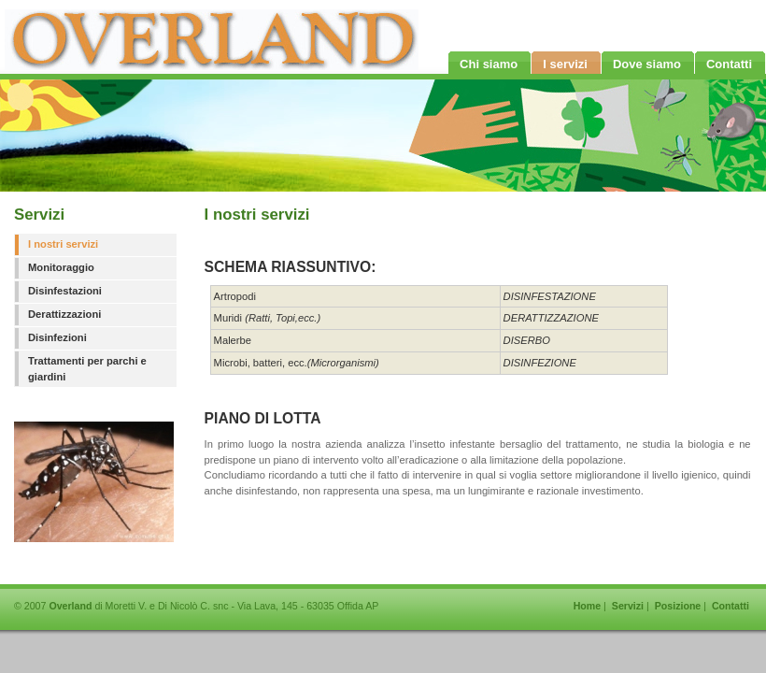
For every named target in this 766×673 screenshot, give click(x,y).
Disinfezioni (57, 337)
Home (588, 605)
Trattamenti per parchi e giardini (87, 368)
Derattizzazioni (64, 314)
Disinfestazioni (65, 290)
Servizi (628, 605)
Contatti (730, 605)
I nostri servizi (63, 244)
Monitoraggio (61, 267)
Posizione (678, 605)
